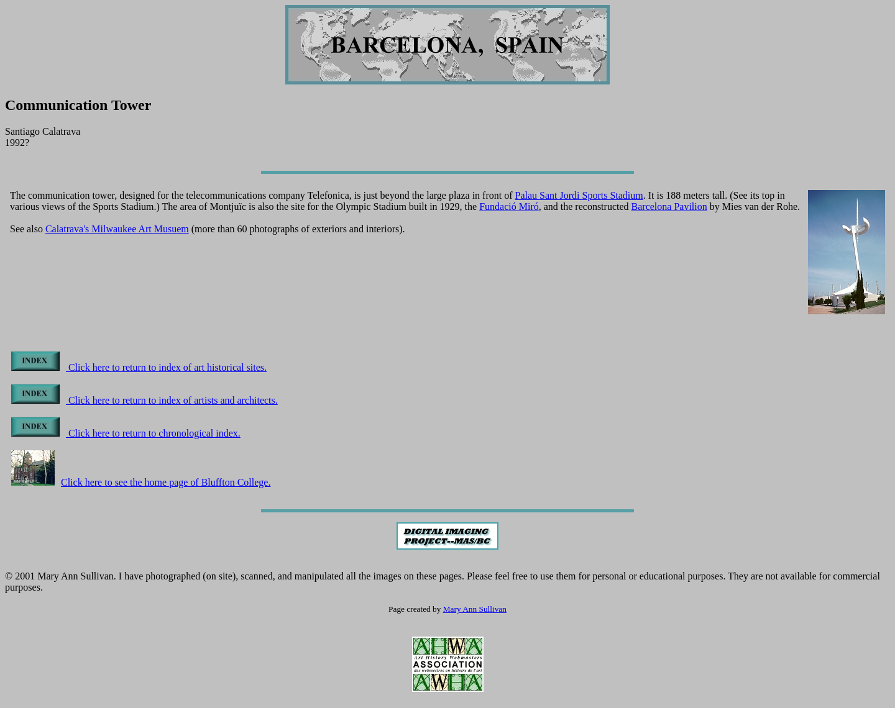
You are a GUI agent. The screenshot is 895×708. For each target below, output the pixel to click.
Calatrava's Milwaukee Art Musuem (117, 229)
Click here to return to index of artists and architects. (144, 400)
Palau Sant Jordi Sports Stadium (579, 195)
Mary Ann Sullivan (475, 609)
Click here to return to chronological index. (126, 433)
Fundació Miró (509, 206)
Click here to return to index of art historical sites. (139, 367)
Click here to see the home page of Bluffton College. (140, 482)
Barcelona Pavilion (669, 206)
